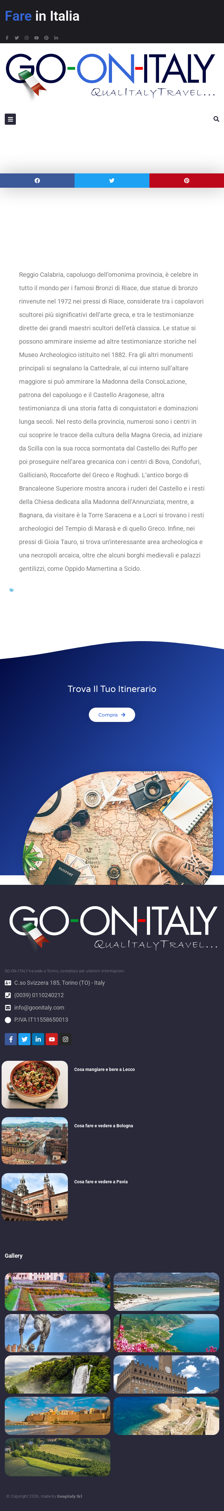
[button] (37, 180)
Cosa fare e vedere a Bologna (103, 1125)
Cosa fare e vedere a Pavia (101, 1181)
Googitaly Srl (69, 1496)
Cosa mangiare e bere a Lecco (104, 1069)
